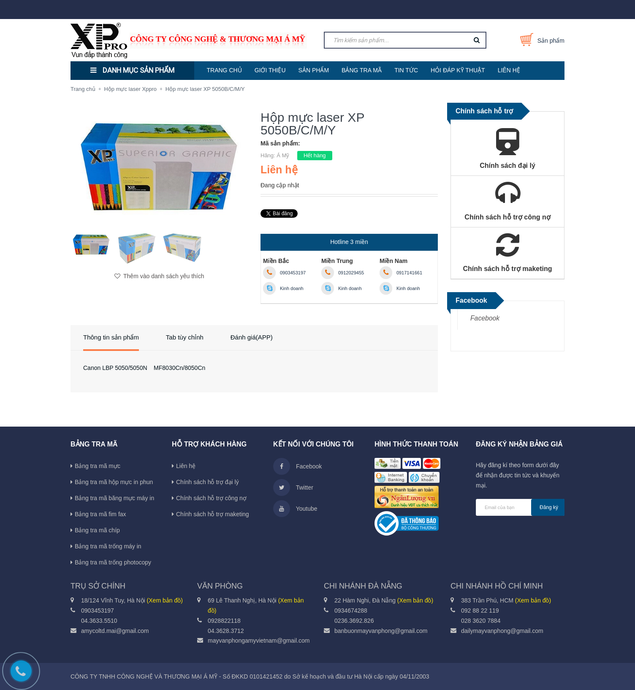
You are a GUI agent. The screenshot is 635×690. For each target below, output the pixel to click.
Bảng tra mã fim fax (100, 514)
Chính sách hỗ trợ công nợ (211, 498)
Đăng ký (549, 507)
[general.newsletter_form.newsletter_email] (520, 507)
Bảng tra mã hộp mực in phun (114, 482)
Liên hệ (185, 466)
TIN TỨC (406, 70)
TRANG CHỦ (224, 70)
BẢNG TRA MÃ (362, 70)
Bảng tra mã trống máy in (108, 546)
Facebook (484, 318)
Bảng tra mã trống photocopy (113, 562)
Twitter (293, 487)
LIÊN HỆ (509, 70)
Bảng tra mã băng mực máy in (114, 498)
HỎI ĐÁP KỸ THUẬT (458, 70)
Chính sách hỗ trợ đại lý (207, 482)
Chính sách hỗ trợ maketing (212, 514)
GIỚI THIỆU (270, 70)
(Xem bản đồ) (165, 600)
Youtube (295, 508)
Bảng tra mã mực (97, 466)
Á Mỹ (283, 155)
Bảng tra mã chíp (97, 530)
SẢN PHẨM (314, 70)
